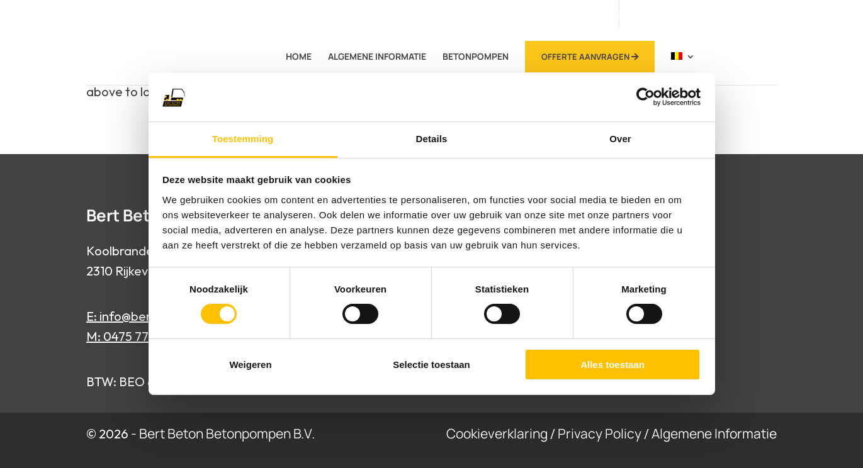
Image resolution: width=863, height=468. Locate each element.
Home (299, 57)
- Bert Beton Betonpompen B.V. (223, 433)
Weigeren (250, 364)
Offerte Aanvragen (589, 56)
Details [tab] (432, 138)
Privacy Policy (599, 433)
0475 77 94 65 (610, 14)
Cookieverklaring (497, 433)
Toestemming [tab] (243, 138)
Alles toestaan (612, 364)
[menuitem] (683, 67)
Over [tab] (620, 138)
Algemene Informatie (377, 57)
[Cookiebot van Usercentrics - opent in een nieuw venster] (645, 96)
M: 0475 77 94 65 (134, 336)
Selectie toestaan (431, 364)
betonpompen (476, 57)
